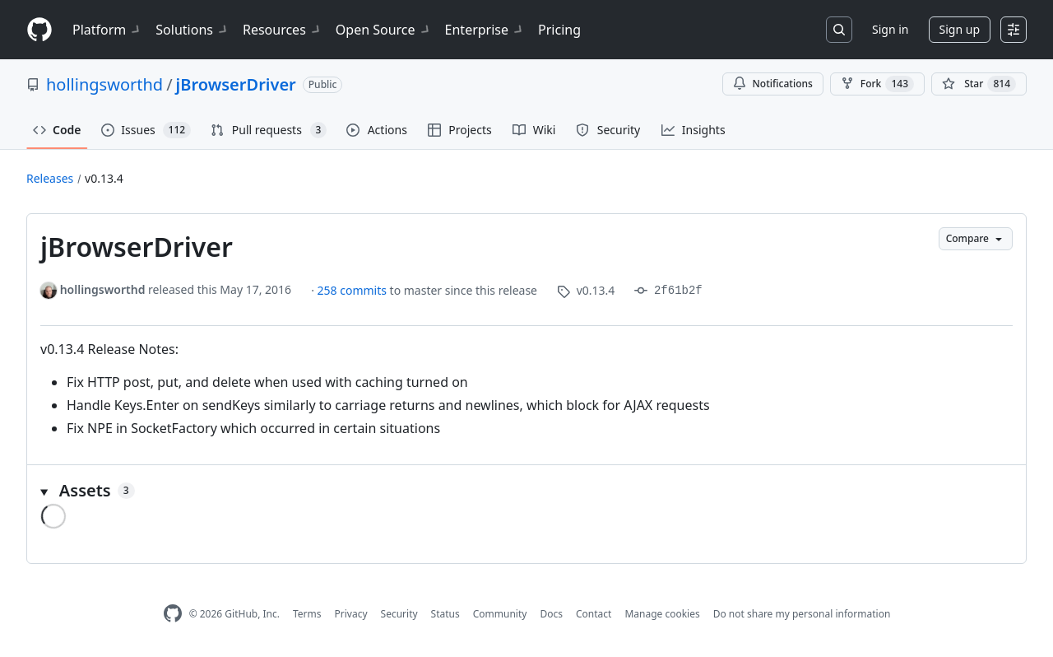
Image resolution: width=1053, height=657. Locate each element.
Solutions (192, 30)
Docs (551, 614)
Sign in (890, 29)
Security (399, 614)
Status (445, 614)
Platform (107, 30)
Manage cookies (661, 614)
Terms (307, 614)
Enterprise (485, 30)
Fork (877, 84)
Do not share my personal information (802, 614)
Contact (593, 614)
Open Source (384, 30)
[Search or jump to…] (839, 29)
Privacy (351, 614)
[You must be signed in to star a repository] (979, 84)
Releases (49, 178)
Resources (282, 30)
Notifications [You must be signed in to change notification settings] (773, 84)
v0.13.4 (104, 178)
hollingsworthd (104, 84)
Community (500, 614)
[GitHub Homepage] (173, 613)
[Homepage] (39, 30)
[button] (526, 490)
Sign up (959, 29)
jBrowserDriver (236, 84)
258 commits (354, 290)
